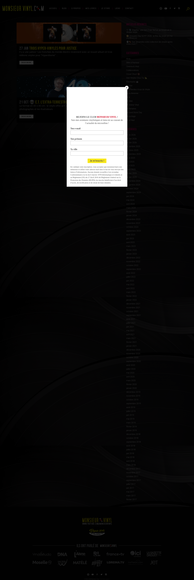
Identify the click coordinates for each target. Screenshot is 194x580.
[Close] (127, 88)
